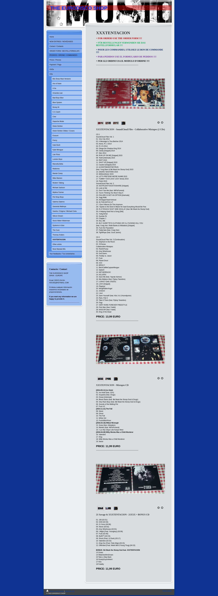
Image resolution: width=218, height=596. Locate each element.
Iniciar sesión (167, 591)
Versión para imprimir (55, 591)
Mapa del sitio (70, 591)
